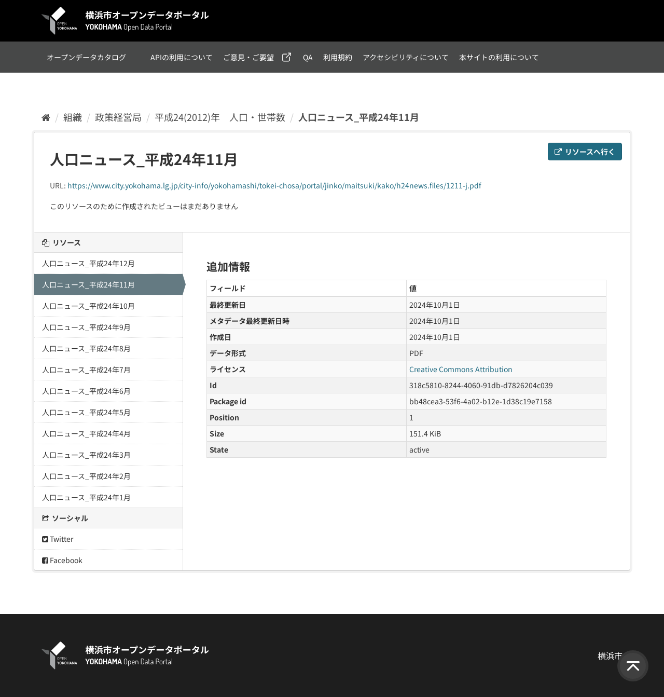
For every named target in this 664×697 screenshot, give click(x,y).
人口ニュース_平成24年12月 (88, 263)
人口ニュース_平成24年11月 (358, 117)
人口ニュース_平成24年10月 (88, 305)
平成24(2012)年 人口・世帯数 (220, 117)
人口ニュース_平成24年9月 (86, 327)
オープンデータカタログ (86, 57)
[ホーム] (46, 117)
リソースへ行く (585, 151)
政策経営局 (118, 117)
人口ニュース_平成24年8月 (86, 348)
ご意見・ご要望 (248, 57)
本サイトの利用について (499, 57)
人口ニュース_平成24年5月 (86, 412)
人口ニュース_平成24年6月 (86, 391)
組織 (72, 117)
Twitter (57, 539)
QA (308, 57)
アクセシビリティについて (406, 57)
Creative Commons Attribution (461, 369)
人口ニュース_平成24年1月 (86, 497)
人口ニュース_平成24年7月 (86, 369)
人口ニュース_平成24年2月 (86, 476)
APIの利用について (181, 57)
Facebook (62, 560)
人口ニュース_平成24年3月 (86, 454)
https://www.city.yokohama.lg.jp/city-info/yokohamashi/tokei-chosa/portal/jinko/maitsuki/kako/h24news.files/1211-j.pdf (274, 185)
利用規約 (337, 57)
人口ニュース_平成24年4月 (86, 433)
